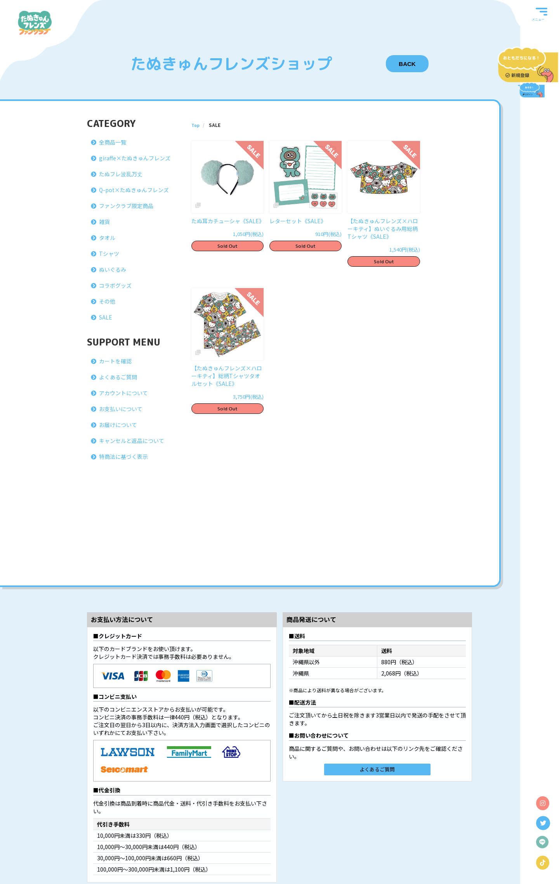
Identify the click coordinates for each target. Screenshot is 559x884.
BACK (407, 64)
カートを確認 (115, 361)
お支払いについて (120, 409)
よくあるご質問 (118, 377)
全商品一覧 (112, 142)
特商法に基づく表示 (123, 456)
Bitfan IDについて (172, 852)
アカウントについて (123, 393)
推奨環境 (400, 852)
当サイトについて (131, 852)
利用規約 (245, 852)
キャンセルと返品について (131, 441)
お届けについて (118, 425)
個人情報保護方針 (277, 852)
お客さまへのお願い (321, 852)
